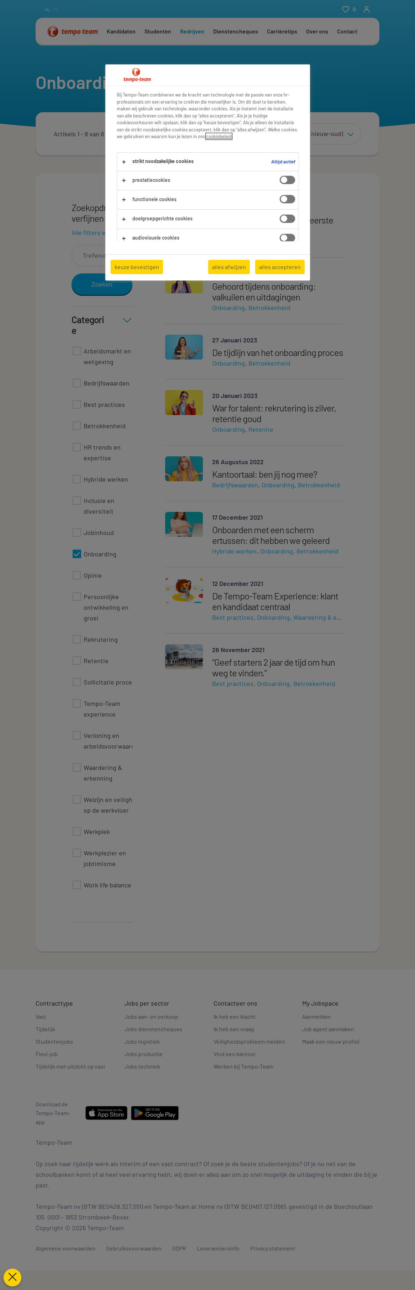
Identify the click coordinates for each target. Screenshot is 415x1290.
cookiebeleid (219, 136)
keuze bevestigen (137, 266)
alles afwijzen (229, 266)
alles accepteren (280, 266)
